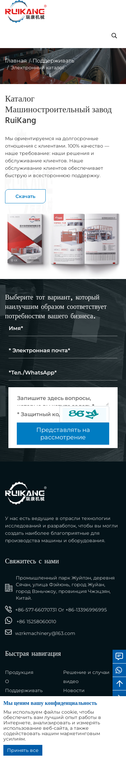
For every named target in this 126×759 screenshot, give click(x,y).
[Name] (63, 328)
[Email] (63, 350)
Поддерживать (53, 60)
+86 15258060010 (36, 621)
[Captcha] (38, 414)
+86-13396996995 (86, 610)
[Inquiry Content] (63, 398)
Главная (16, 60)
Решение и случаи (86, 672)
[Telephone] (63, 373)
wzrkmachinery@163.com (45, 633)
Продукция (19, 672)
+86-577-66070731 (36, 610)
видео (71, 681)
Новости (74, 690)
